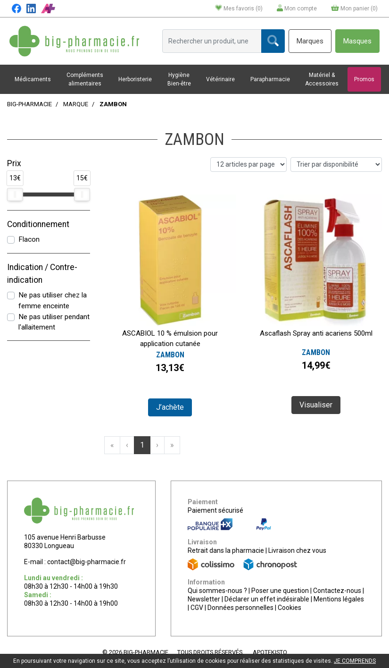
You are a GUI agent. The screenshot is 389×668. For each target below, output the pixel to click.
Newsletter (204, 599)
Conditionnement (38, 224)
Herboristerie (135, 79)
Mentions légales (339, 599)
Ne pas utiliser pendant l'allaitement (54, 322)
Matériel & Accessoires (322, 79)
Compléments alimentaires (84, 79)
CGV (196, 607)
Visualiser (315, 404)
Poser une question (280, 590)
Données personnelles (240, 607)
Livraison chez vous (297, 550)
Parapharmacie (270, 79)
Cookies (289, 607)
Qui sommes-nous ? (217, 590)
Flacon (29, 239)
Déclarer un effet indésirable (266, 599)
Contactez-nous (337, 590)
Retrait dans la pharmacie (226, 550)
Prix (14, 163)
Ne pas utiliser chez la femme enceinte (52, 300)
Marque (75, 104)
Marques (310, 41)
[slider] (15, 194)
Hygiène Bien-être (179, 79)
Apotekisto (270, 652)
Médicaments (33, 79)
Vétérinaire (220, 79)
